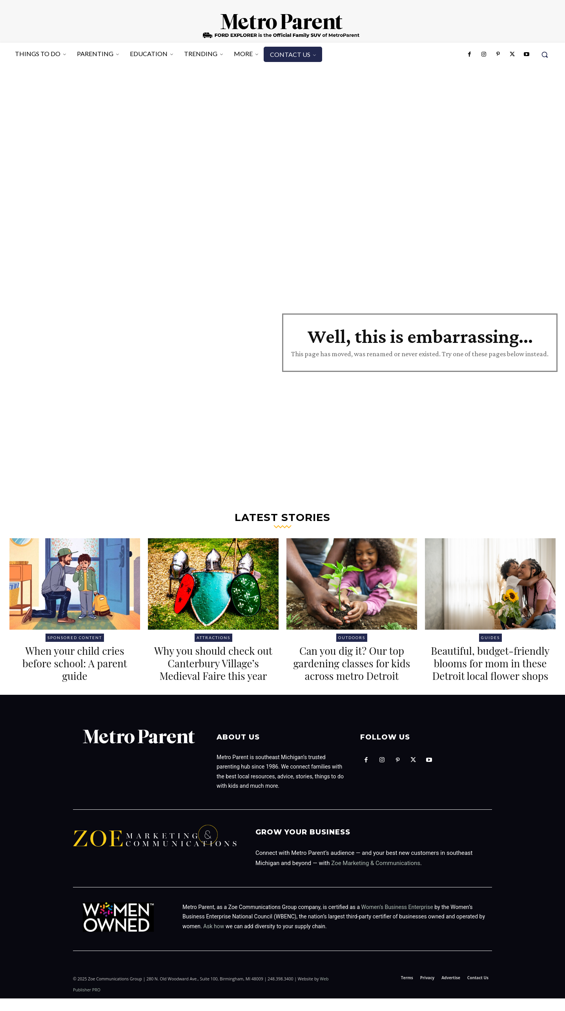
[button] (545, 55)
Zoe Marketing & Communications (375, 875)
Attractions (213, 637)
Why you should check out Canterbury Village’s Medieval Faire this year (213, 663)
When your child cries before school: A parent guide (74, 663)
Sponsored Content (74, 637)
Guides (490, 637)
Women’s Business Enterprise (397, 919)
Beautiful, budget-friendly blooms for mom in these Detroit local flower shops (490, 669)
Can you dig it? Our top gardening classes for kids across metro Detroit (352, 669)
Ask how (213, 939)
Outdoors (351, 637)
